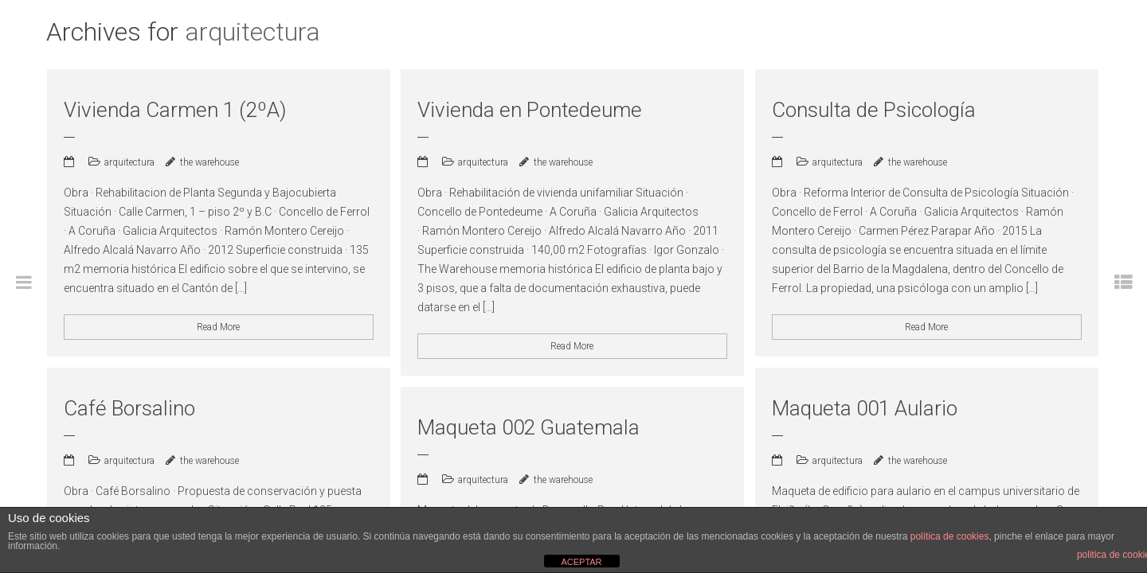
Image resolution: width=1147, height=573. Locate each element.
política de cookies (949, 536)
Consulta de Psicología (874, 110)
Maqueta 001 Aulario (864, 408)
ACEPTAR (581, 562)
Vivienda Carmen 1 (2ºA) (175, 110)
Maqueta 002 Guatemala (528, 427)
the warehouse (209, 162)
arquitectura (129, 162)
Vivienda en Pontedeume (529, 110)
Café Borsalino (129, 408)
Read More (218, 327)
